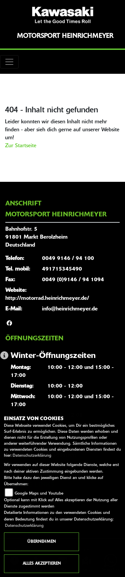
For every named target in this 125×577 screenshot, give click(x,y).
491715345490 (62, 269)
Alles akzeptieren (42, 564)
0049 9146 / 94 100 (68, 258)
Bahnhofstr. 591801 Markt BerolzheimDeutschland (36, 237)
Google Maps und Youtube (39, 494)
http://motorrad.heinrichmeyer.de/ (47, 298)
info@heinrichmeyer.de (70, 309)
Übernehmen (41, 542)
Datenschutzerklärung (32, 456)
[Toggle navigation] (9, 61)
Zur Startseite (20, 146)
